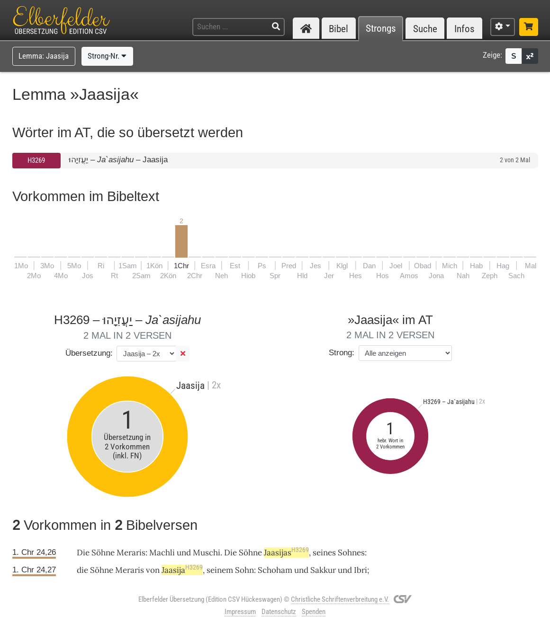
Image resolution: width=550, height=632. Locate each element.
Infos (464, 29)
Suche (425, 29)
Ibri (360, 570)
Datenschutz (278, 611)
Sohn (244, 570)
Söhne (103, 552)
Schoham (275, 570)
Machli (162, 552)
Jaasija (182, 570)
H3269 (36, 160)
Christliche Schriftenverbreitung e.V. (340, 599)
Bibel (338, 29)
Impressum (240, 611)
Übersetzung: (89, 353)
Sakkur (323, 570)
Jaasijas (286, 552)
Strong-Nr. (107, 56)
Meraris (131, 552)
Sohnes (351, 552)
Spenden (313, 611)
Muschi (206, 552)
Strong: (341, 352)
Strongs (381, 29)
